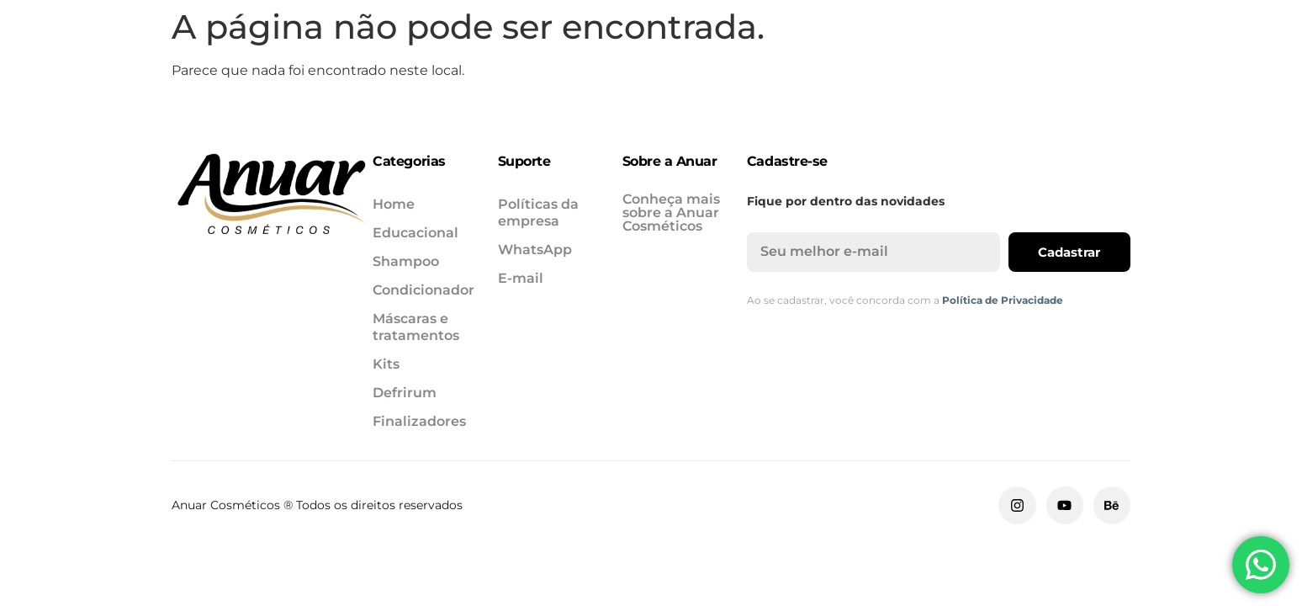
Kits (878, 69)
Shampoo (418, 69)
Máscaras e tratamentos (735, 69)
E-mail (520, 278)
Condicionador (551, 69)
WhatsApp (535, 250)
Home (185, 69)
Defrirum (967, 69)
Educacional (295, 69)
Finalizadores (1091, 69)
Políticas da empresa (538, 212)
